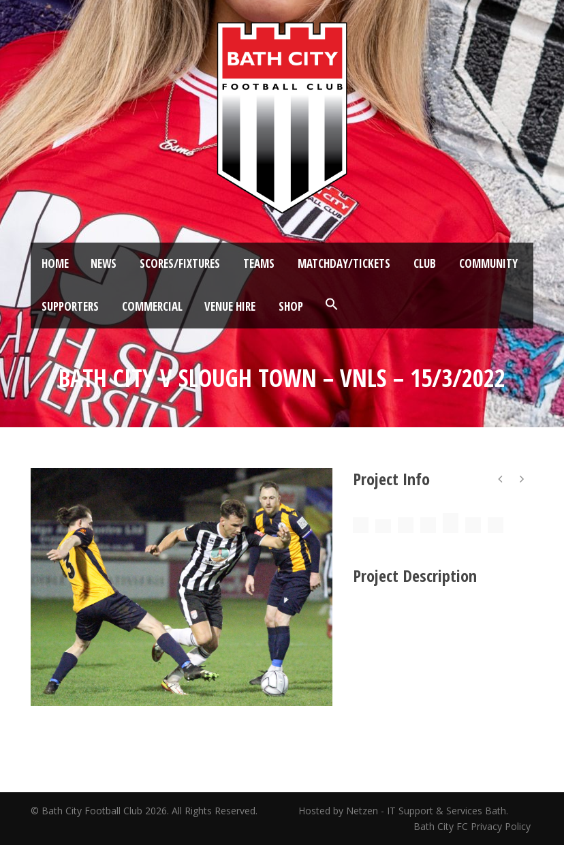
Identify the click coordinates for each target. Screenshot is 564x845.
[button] (331, 305)
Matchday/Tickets (344, 263)
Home (55, 263)
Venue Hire (229, 306)
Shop (291, 306)
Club (424, 263)
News (103, 263)
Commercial (152, 306)
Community (488, 263)
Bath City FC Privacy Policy (473, 826)
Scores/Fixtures (180, 263)
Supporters (70, 306)
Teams (259, 263)
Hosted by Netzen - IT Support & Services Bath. (403, 810)
